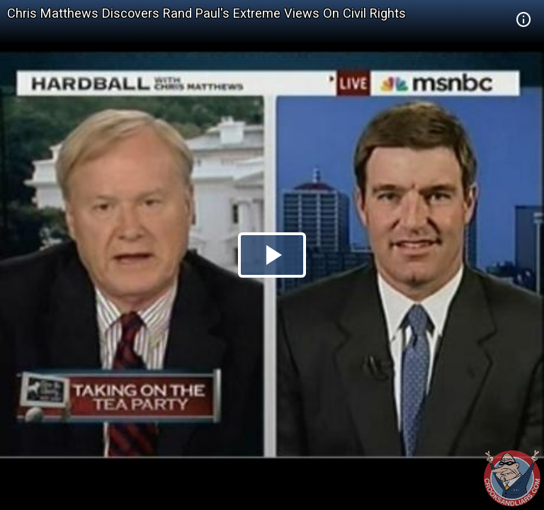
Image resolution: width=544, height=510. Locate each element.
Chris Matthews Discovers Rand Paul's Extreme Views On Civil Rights (206, 13)
